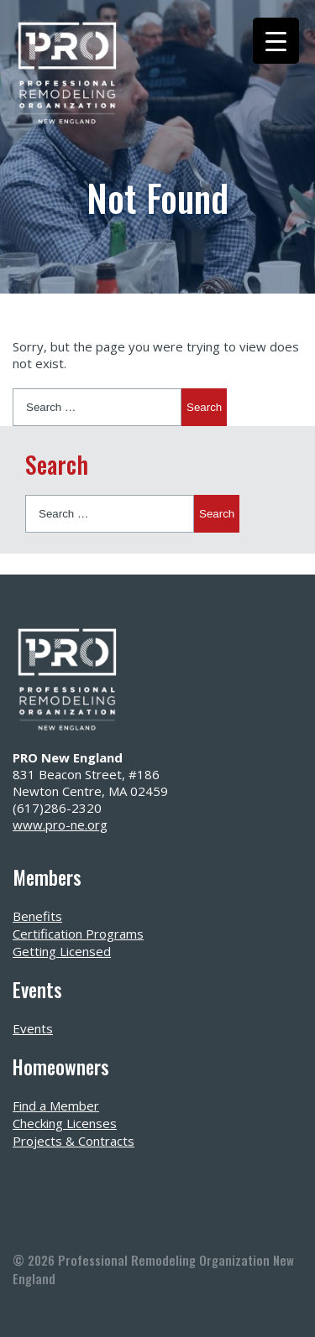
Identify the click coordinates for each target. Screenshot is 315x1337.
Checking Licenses (65, 1123)
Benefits (37, 916)
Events (33, 1028)
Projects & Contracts (73, 1140)
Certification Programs (78, 933)
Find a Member (56, 1105)
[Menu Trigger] (276, 41)
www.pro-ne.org (60, 824)
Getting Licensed (62, 951)
